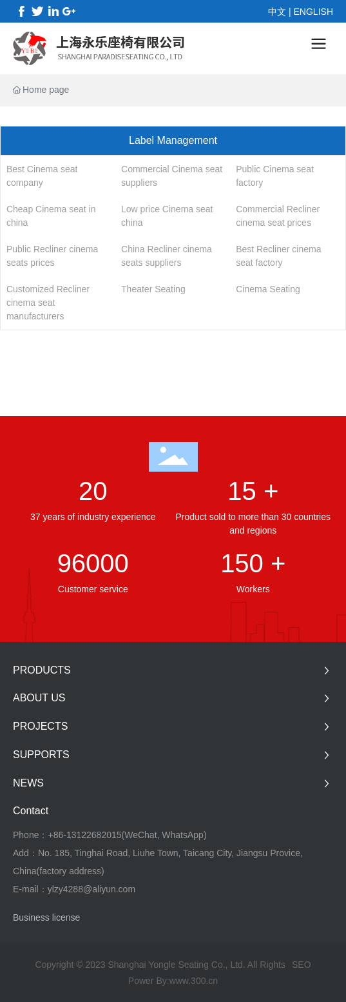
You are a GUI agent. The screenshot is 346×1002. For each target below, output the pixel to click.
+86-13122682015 (84, 835)
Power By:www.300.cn (173, 981)
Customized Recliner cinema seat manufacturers (48, 302)
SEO (301, 964)
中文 (277, 11)
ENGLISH (313, 11)
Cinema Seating (268, 289)
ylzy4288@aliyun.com (91, 889)
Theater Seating (153, 289)
